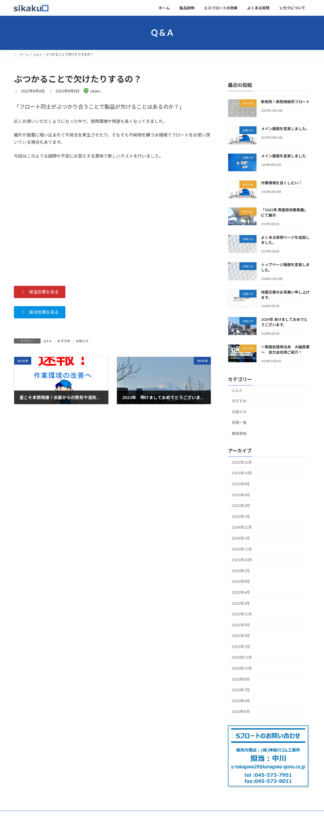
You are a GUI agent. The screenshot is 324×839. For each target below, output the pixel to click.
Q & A (47, 341)
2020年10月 (242, 668)
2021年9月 (241, 624)
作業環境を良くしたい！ (281, 182)
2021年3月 (241, 635)
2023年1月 (241, 570)
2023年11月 (242, 549)
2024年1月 (241, 538)
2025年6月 (241, 494)
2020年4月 (241, 711)
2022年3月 (241, 603)
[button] (39, 292)
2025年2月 (241, 505)
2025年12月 (242, 462)
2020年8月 (241, 679)
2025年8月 (241, 484)
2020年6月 (241, 700)
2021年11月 (242, 614)
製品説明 (45, 816)
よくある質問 (111, 816)
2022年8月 (241, 581)
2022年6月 (241, 592)
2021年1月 (241, 646)
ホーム (24, 816)
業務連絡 (239, 433)
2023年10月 (242, 559)
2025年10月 (242, 473)
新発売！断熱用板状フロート (285, 101)
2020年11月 (242, 657)
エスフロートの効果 (76, 816)
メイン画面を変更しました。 (285, 128)
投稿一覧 (239, 422)
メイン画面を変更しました (283, 155)
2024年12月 (242, 527)
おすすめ (63, 341)
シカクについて (142, 816)
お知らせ (82, 341)
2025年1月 (241, 516)
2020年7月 (241, 690)
